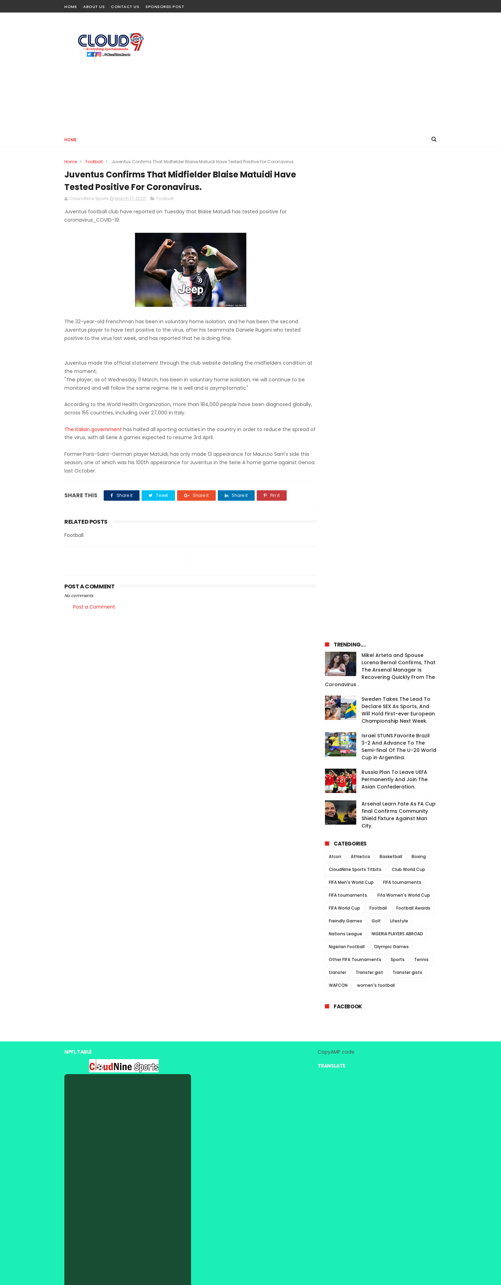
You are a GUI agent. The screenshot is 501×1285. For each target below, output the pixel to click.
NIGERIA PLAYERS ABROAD (397, 472)
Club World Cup (408, 408)
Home (70, 6)
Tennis (421, 498)
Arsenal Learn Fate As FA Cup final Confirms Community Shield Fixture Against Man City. (398, 353)
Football (94, 162)
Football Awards (413, 446)
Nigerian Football (347, 485)
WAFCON (338, 523)
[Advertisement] (310, 71)
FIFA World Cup (344, 446)
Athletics (360, 395)
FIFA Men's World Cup (351, 420)
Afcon (335, 395)
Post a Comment (94, 607)
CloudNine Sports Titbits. (355, 408)
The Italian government (93, 429)
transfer (337, 511)
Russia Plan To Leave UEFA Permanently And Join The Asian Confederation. (394, 317)
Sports (398, 498)
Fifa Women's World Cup (403, 433)
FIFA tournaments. (348, 433)
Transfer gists (407, 511)
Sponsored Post (164, 6)
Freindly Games (345, 459)
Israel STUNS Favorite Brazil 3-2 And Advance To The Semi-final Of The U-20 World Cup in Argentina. (398, 284)
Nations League (345, 472)
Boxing (419, 395)
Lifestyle (399, 459)
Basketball (391, 395)
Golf (376, 459)
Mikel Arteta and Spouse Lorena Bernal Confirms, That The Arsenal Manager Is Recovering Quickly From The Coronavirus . (380, 208)
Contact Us (125, 6)
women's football (376, 523)
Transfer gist (369, 511)
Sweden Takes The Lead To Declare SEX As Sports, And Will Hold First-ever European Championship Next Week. (398, 248)
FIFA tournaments (402, 420)
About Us (94, 6)
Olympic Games (391, 485)
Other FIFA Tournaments (355, 498)
